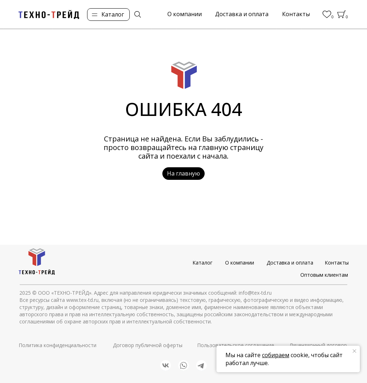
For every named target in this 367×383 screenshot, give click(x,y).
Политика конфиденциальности (57, 345)
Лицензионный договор (318, 345)
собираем (275, 355)
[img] (137, 14)
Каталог (202, 262)
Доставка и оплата (290, 262)
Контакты (337, 262)
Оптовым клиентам (324, 274)
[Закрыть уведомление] (354, 351)
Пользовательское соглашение (235, 345)
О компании (239, 262)
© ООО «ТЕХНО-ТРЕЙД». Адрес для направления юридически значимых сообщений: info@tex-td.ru (152, 292)
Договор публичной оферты (147, 345)
